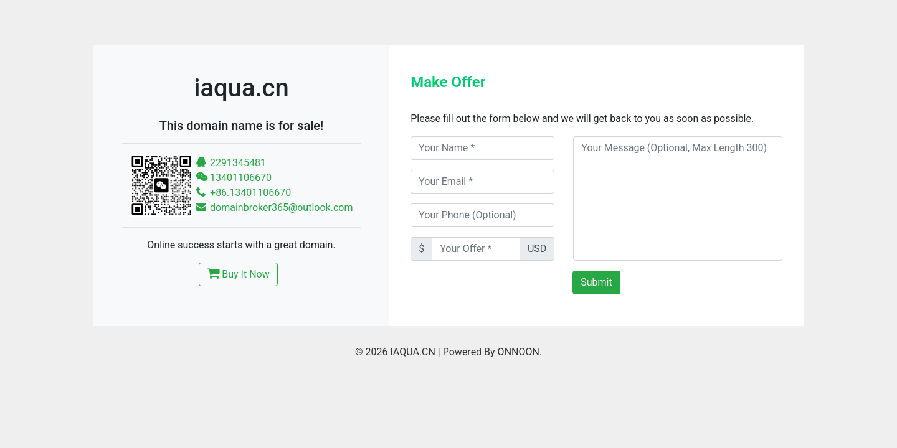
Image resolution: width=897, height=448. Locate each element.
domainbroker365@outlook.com (274, 207)
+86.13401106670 (244, 192)
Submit (596, 282)
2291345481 (231, 163)
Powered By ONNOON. (492, 352)
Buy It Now (238, 273)
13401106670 (234, 178)
